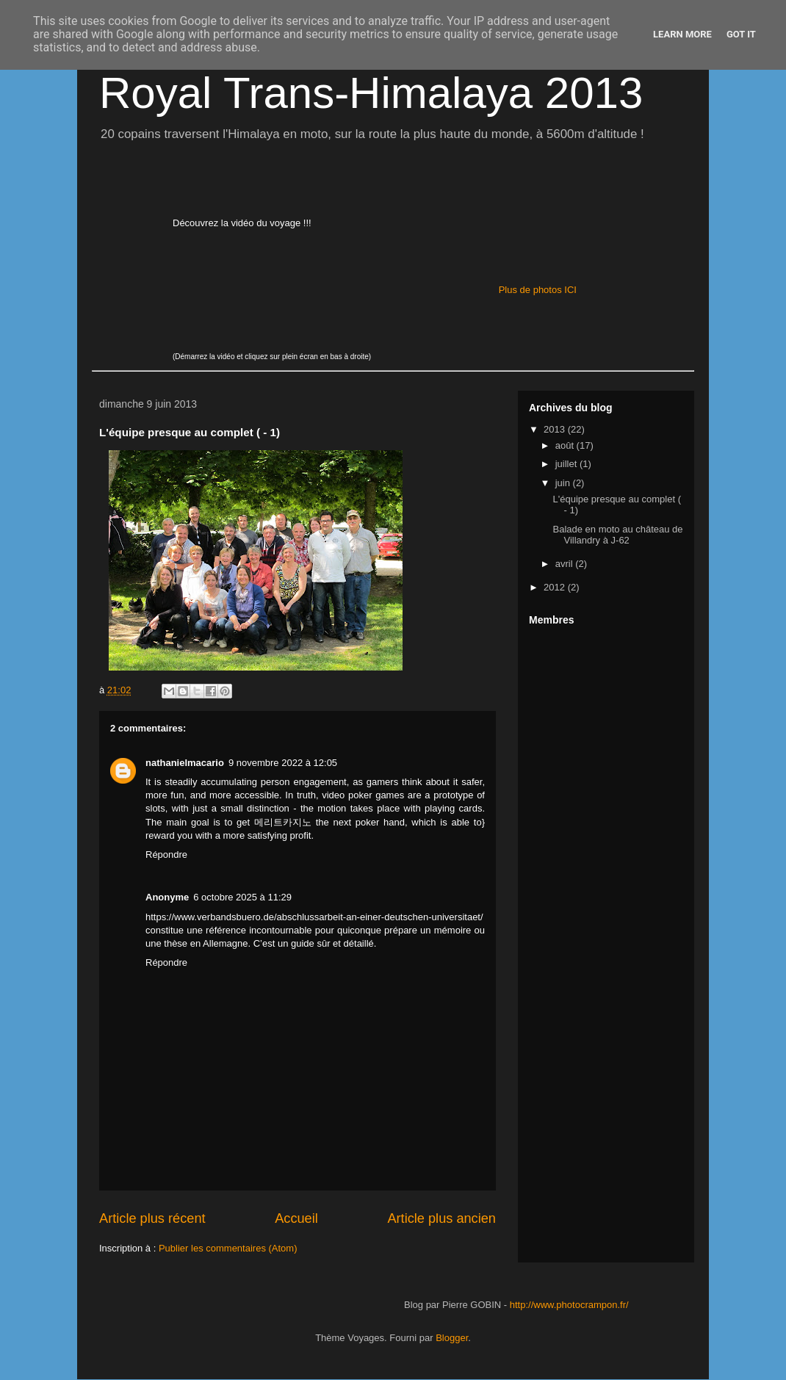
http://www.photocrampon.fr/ (569, 1304)
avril (565, 563)
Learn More (682, 34)
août (566, 445)
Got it (741, 34)
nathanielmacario (184, 762)
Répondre (166, 854)
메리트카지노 (282, 822)
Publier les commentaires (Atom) (228, 1248)
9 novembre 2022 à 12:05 (282, 762)
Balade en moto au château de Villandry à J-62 (617, 535)
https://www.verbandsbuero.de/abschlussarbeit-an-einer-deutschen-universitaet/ (314, 916)
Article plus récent (152, 1218)
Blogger (452, 1337)
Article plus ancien (441, 1218)
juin (564, 482)
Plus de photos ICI (538, 289)
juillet (567, 463)
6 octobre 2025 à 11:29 (242, 897)
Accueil (296, 1218)
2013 (556, 429)
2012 (556, 587)
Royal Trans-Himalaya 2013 (371, 93)
